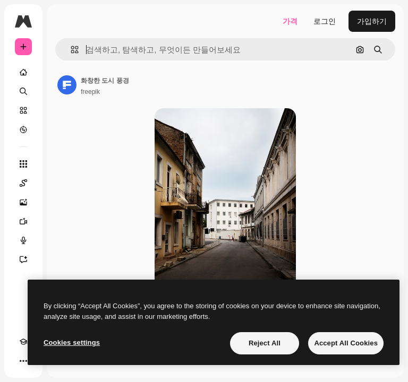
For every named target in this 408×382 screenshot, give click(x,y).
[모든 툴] (23, 163)
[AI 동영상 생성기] (23, 221)
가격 (290, 21)
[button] (70, 50)
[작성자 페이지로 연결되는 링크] (66, 84)
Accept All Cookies (346, 343)
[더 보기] (23, 360)
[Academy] (23, 341)
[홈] (23, 72)
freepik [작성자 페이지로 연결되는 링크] (90, 92)
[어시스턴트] (23, 259)
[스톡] (23, 110)
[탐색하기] (23, 129)
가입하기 (372, 21)
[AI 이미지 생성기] (23, 202)
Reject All (264, 343)
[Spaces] (23, 183)
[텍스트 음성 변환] (23, 240)
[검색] (23, 91)
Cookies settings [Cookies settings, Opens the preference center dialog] (72, 342)
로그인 (324, 21)
